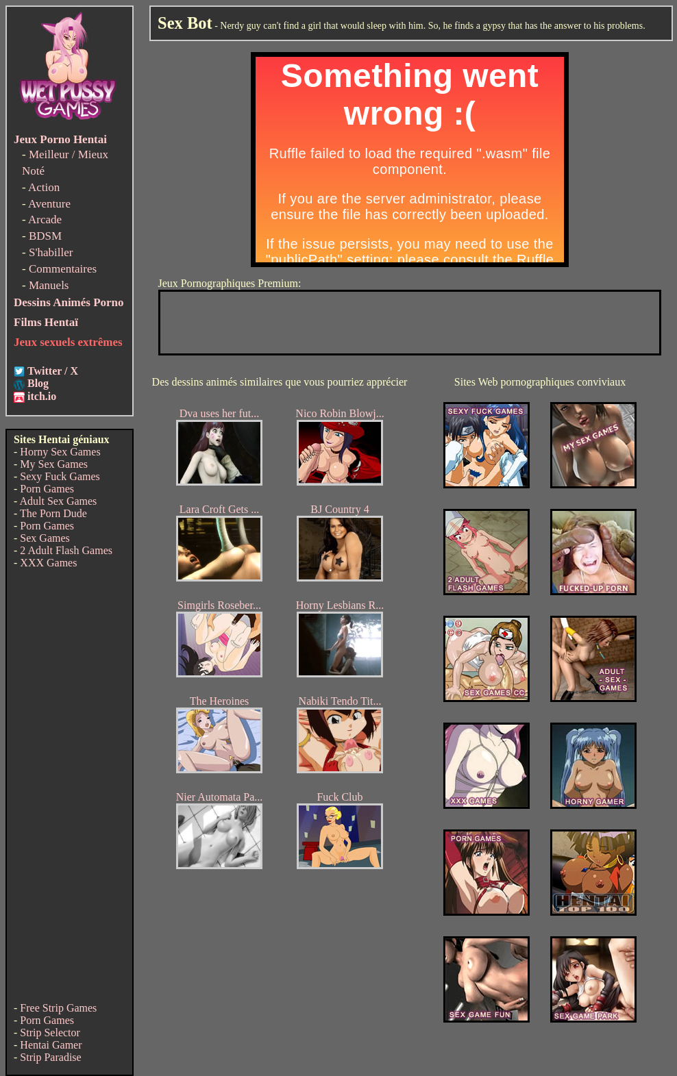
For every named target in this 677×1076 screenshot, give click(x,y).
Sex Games (44, 538)
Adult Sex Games (58, 501)
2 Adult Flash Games (66, 550)
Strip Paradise (50, 1057)
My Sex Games (54, 464)
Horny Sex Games (60, 452)
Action (44, 187)
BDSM (45, 235)
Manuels (49, 285)
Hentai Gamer (51, 1045)
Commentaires (63, 268)
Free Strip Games (58, 1008)
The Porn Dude (53, 513)
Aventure (49, 203)
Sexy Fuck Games (59, 476)
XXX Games (48, 562)
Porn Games (47, 489)
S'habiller (51, 252)
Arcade (45, 219)
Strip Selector (50, 1032)
